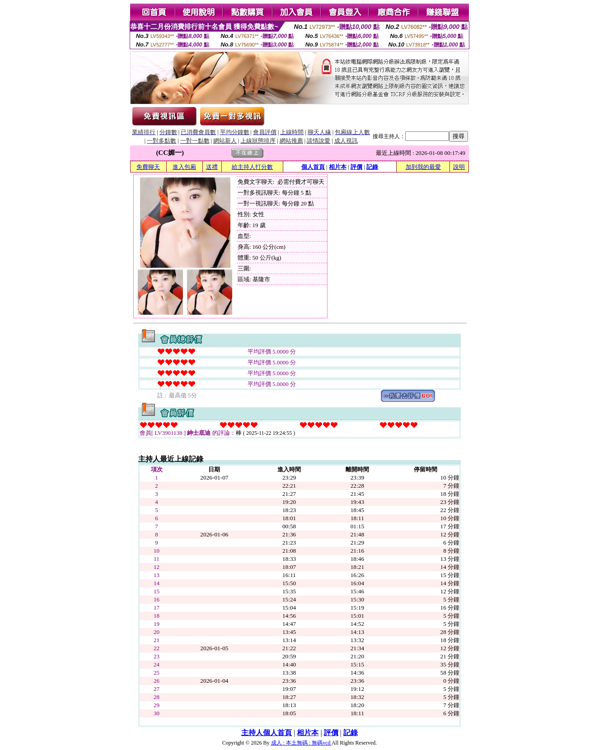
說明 (459, 166)
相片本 (337, 166)
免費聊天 (148, 166)
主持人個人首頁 (266, 732)
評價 (356, 166)
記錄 (372, 166)
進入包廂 (184, 166)
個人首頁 (313, 166)
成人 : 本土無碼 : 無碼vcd (301, 743)
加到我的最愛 (423, 166)
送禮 (212, 166)
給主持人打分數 (252, 166)
